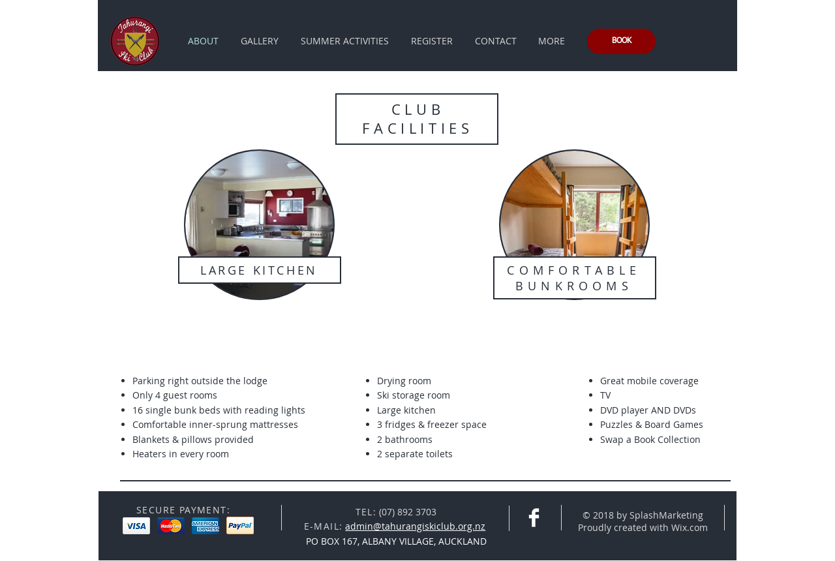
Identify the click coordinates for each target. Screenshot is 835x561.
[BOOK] (621, 41)
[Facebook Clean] (533, 517)
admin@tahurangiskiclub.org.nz (415, 526)
